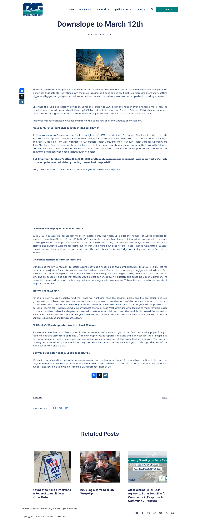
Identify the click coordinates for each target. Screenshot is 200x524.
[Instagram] (148, 516)
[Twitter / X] (166, 516)
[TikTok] (154, 516)
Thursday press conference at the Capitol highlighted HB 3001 (71, 135)
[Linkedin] (136, 516)
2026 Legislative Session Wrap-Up (99, 492)
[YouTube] (160, 516)
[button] (94, 9)
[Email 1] (172, 516)
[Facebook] (142, 516)
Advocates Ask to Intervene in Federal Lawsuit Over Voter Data (52, 494)
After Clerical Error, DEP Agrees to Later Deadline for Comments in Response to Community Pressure (147, 497)
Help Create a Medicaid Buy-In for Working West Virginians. (93, 169)
